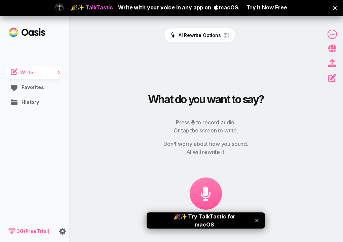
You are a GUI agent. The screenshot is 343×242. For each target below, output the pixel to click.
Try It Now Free (266, 7)
